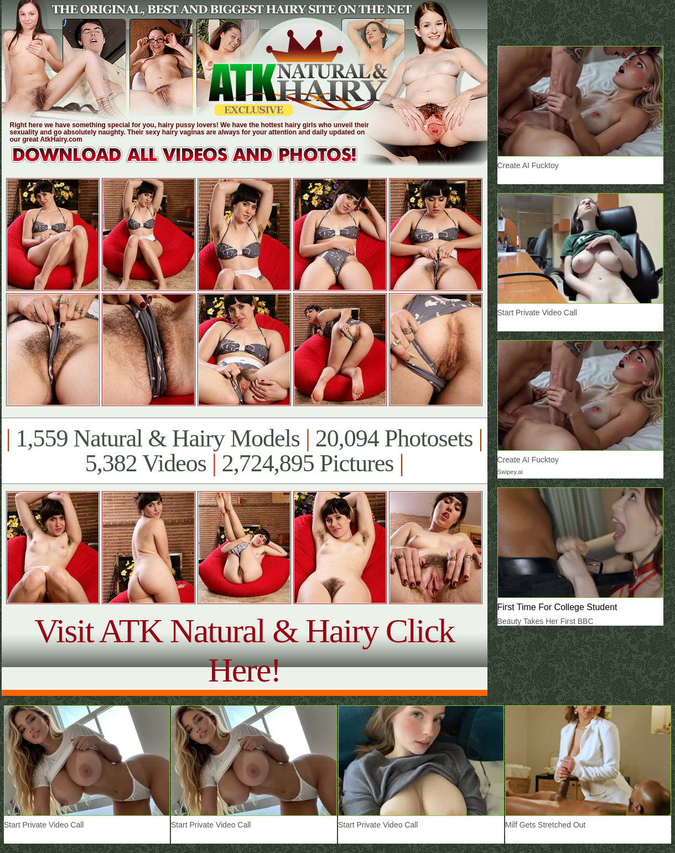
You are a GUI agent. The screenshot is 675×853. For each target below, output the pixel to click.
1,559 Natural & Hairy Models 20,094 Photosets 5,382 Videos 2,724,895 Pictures (244, 451)
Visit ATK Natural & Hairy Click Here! (244, 650)
